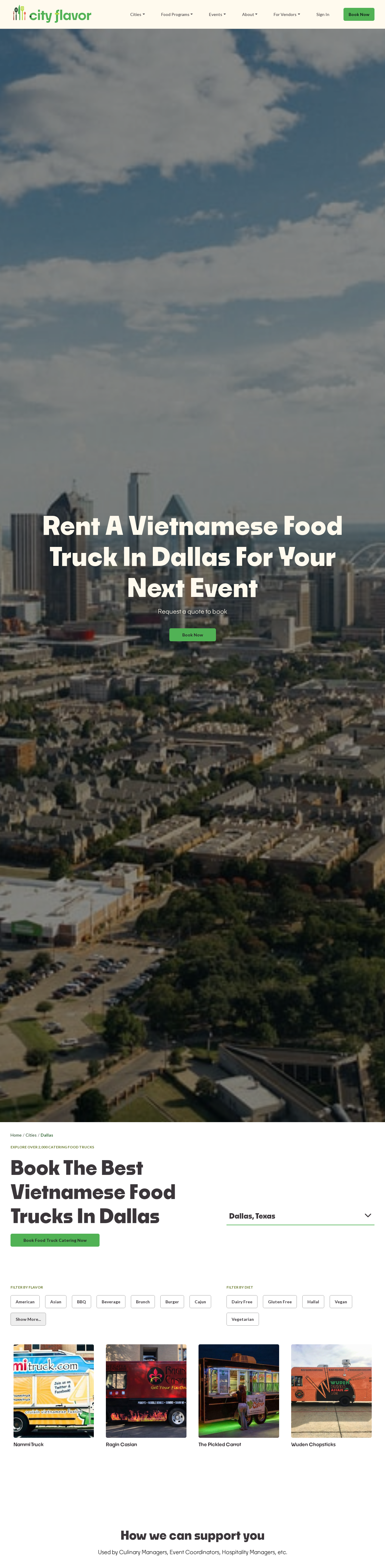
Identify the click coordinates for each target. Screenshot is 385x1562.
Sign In (322, 14)
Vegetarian (243, 1319)
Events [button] (215, 14)
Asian (55, 1301)
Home (16, 1135)
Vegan (341, 1301)
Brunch (143, 1301)
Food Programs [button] (175, 14)
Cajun (200, 1301)
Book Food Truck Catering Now (55, 1240)
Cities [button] (135, 14)
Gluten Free (280, 1301)
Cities (31, 1135)
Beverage (111, 1301)
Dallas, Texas (252, 1215)
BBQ (81, 1301)
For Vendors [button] (285, 14)
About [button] (248, 14)
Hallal (313, 1301)
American (25, 1301)
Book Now (359, 14)
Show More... (28, 1319)
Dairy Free (242, 1301)
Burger (172, 1301)
